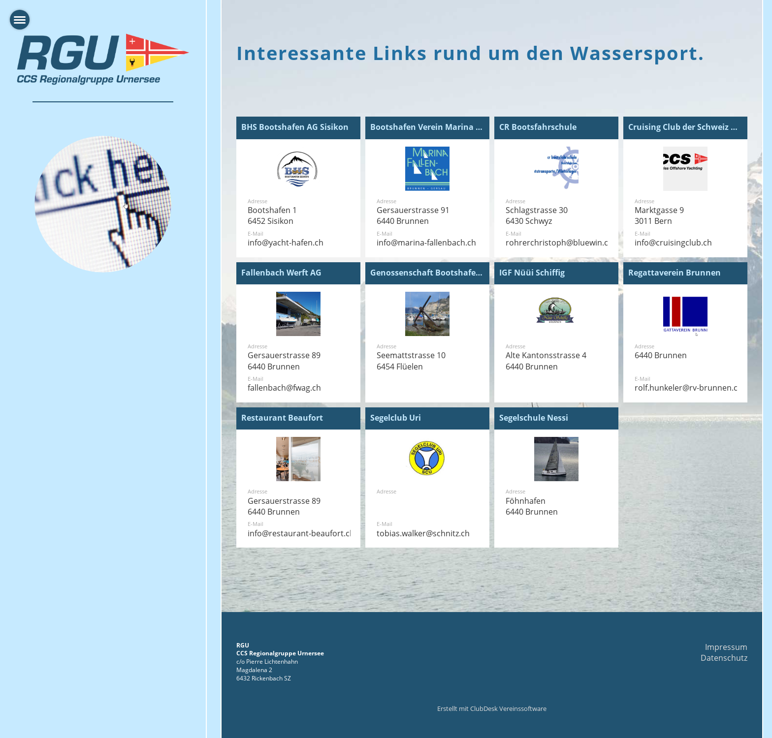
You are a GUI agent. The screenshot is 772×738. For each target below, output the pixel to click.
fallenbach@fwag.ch (284, 387)
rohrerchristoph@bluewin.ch (559, 242)
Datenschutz (724, 657)
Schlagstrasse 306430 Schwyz (537, 215)
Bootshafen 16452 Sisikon (272, 215)
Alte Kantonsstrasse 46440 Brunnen (546, 360)
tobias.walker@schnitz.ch (423, 533)
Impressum (726, 647)
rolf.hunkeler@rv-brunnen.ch (688, 387)
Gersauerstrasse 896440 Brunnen (284, 360)
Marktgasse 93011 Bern (659, 215)
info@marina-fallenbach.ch (426, 242)
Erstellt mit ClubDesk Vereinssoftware (492, 708)
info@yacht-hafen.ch (285, 242)
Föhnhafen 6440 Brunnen (532, 506)
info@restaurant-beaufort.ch (301, 533)
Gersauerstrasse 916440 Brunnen (413, 215)
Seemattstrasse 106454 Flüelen (411, 360)
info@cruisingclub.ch (673, 242)
